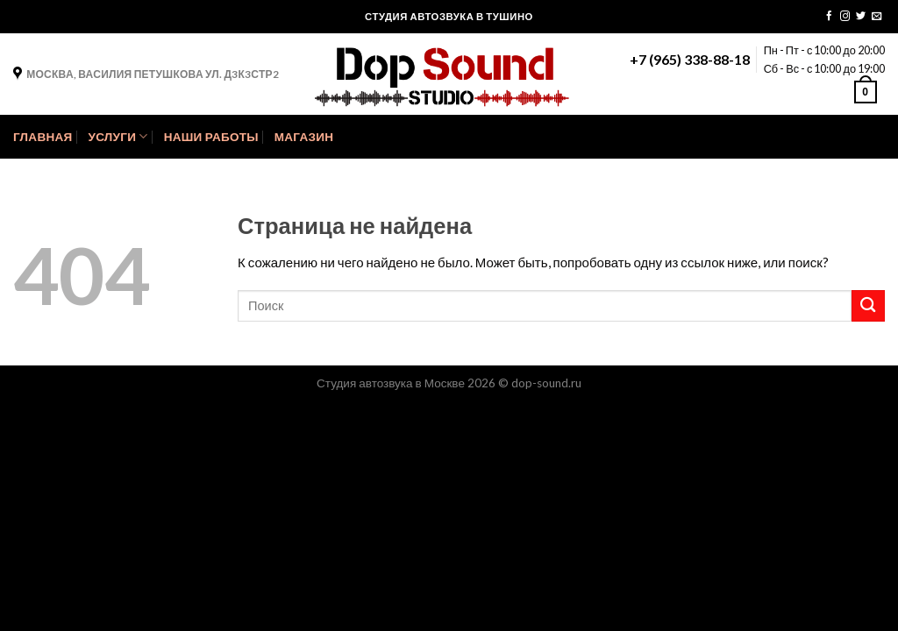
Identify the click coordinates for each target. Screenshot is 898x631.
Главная (42, 137)
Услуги (117, 136)
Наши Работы (211, 137)
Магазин (303, 137)
